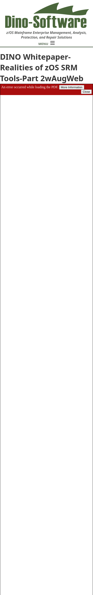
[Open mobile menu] (52, 43)
